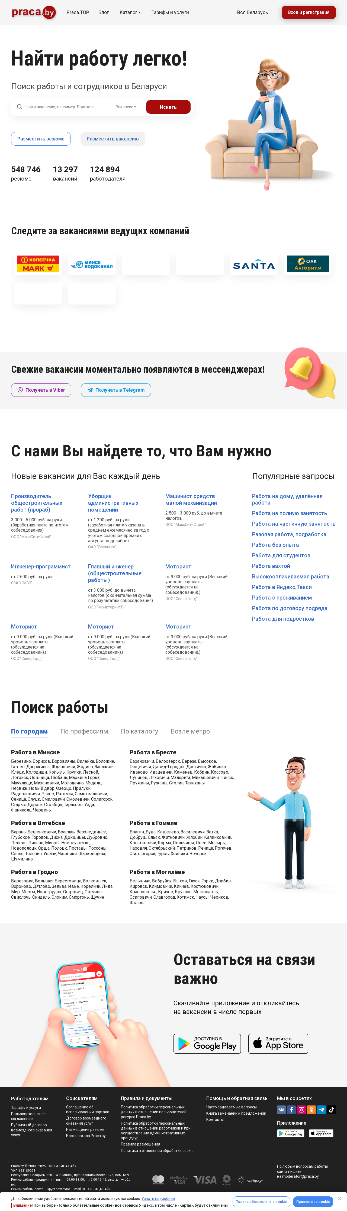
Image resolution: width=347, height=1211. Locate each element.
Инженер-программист (41, 566)
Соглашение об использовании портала (87, 1109)
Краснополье (143, 891)
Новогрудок (49, 891)
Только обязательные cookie (261, 1202)
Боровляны (63, 761)
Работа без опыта (275, 545)
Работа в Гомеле (153, 823)
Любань (59, 777)
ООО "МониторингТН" (107, 607)
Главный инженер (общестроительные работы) (115, 573)
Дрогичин (196, 766)
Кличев (181, 886)
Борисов (41, 761)
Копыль (57, 772)
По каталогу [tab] (139, 731)
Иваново (139, 772)
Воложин (105, 761)
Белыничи (140, 880)
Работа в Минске (35, 752)
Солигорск (102, 799)
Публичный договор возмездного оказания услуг (31, 1130)
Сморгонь (79, 897)
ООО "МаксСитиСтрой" (31, 537)
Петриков (186, 848)
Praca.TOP (78, 12)
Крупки (73, 772)
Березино (21, 761)
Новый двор (41, 788)
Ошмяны (94, 891)
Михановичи (46, 782)
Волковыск (94, 880)
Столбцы (53, 804)
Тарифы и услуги (170, 12)
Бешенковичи (41, 831)
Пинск (226, 777)
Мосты (28, 891)
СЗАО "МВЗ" (22, 583)
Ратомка (64, 793)
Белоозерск (168, 761)
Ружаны (159, 782)
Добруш (138, 837)
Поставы (78, 848)
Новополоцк (24, 848)
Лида (107, 886)
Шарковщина (91, 853)
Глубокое (20, 837)
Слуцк (34, 799)
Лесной (90, 772)
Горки (207, 880)
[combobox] (121, 107)
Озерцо (63, 788)
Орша (44, 848)
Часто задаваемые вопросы (231, 1107)
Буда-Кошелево (162, 831)
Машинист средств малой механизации (191, 499)
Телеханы (195, 782)
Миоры (52, 842)
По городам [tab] (29, 731)
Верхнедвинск (91, 831)
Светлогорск (142, 853)
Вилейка (85, 761)
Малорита (180, 777)
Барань (18, 831)
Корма (164, 842)
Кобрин (201, 772)
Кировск (138, 886)
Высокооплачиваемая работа (290, 576)
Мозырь (216, 842)
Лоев (201, 842)
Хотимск (185, 897)
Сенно (17, 853)
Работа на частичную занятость (294, 524)
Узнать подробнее (158, 1198)
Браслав (66, 831)
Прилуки (82, 788)
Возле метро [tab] (190, 731)
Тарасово (73, 804)
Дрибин (223, 880)
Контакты (215, 1119)
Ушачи (49, 853)
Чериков (219, 897)
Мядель (93, 782)
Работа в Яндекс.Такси (282, 587)
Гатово (18, 766)
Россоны (97, 848)
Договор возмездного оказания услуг (86, 1120)
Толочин (33, 853)
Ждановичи (63, 766)
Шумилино (22, 859)
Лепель (19, 842)
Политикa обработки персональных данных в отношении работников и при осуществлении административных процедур (156, 1130)
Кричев (165, 891)
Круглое (183, 891)
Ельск (154, 837)
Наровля (138, 848)
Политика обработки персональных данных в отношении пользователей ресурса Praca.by (154, 1112)
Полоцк (59, 848)
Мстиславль (205, 891)
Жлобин (194, 837)
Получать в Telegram (116, 390)
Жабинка (217, 766)
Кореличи (90, 886)
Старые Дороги (27, 804)
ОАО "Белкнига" (102, 547)
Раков (47, 793)
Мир (15, 891)
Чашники (67, 853)
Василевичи (193, 831)
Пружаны (139, 782)
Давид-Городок (169, 766)
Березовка (22, 880)
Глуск (194, 880)
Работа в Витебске (38, 823)
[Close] (339, 1198)
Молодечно (72, 782)
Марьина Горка (84, 777)
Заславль (104, 766)
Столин (176, 782)
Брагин (137, 831)
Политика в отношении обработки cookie (157, 1150)
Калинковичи (217, 837)
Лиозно (35, 842)
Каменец (183, 772)
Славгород (164, 897)
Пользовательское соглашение (28, 1116)
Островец (73, 891)
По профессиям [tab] (84, 731)
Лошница (39, 777)
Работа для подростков (283, 619)
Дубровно (97, 837)
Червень (42, 810)
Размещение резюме (85, 1129)
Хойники (179, 853)
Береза (189, 761)
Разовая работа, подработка (289, 534)
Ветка (212, 831)
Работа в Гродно (34, 872)
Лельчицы (183, 842)
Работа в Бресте (153, 752)
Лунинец (138, 777)
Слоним (59, 897)
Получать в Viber (41, 390)
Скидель (41, 897)
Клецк (17, 772)
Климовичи (160, 886)
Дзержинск (38, 766)
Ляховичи (159, 777)
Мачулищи (21, 782)
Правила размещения (140, 1144)
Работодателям (30, 1098)
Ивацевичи (160, 772)
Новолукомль (75, 842)
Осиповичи (141, 897)
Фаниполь (21, 810)
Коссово (219, 772)
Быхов (180, 880)
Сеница (18, 799)
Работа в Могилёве (157, 872)
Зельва (59, 886)
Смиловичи (53, 799)
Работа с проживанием (282, 597)
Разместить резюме (41, 139)
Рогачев (223, 848)
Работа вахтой (271, 566)
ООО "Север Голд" (181, 599)
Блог (103, 12)
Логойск (19, 777)
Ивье (73, 886)
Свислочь (21, 897)
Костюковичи (205, 886)
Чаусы (202, 897)
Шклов (137, 902)
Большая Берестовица (58, 880)
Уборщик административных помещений (113, 503)
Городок (39, 837)
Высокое (207, 761)
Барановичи (142, 761)
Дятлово (41, 886)
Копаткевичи (143, 842)
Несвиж (19, 788)
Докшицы (74, 837)
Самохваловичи (91, 793)
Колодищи (36, 772)
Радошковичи (25, 793)
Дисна (56, 837)
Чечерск (198, 853)
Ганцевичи (140, 766)
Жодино (85, 766)
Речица (205, 848)
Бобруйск (162, 880)
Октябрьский (162, 848)
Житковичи (173, 837)
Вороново (21, 886)
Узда (89, 804)
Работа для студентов (281, 555)
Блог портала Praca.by (86, 1136)
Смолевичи (77, 799)
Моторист (178, 566)
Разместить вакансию (113, 139)
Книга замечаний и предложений (236, 1113)
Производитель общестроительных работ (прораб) (36, 503)
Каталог (130, 12)
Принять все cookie (313, 1202)
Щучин (97, 897)
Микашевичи (205, 777)
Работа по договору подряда (289, 608)
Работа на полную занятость (289, 513)
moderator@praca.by (300, 1176)
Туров (163, 853)
